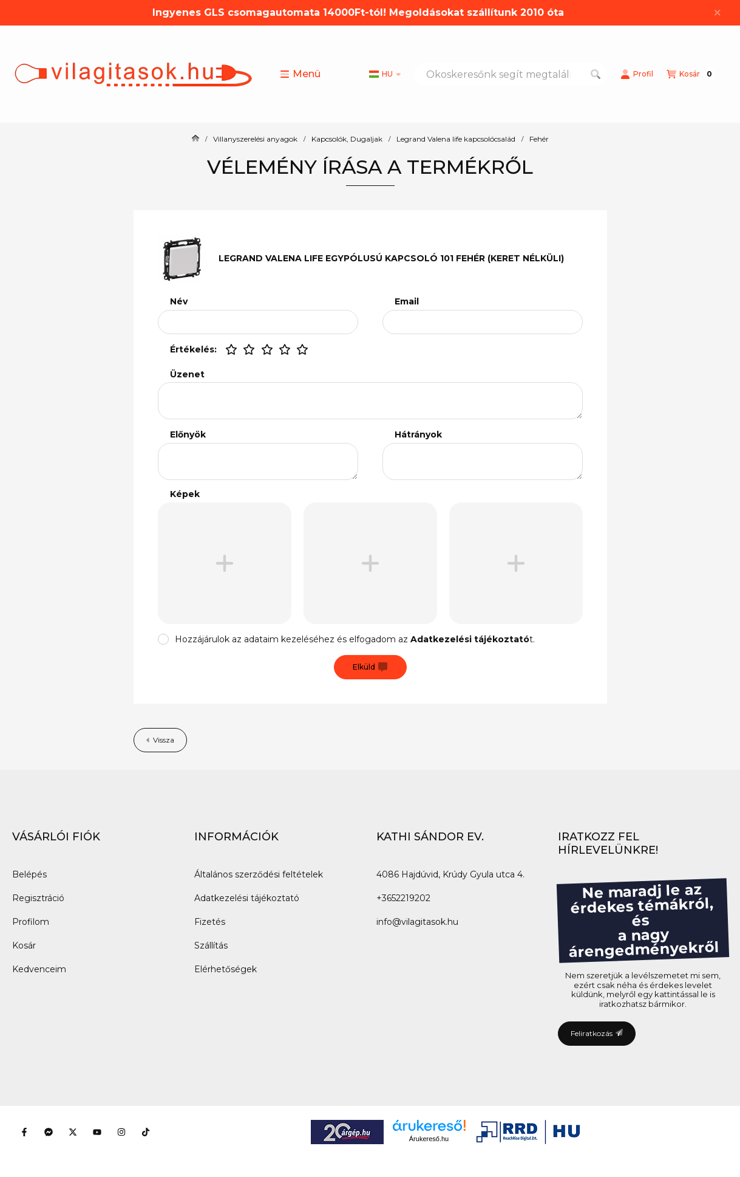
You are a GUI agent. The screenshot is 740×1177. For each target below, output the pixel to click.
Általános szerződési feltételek (258, 874)
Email (407, 302)
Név (179, 302)
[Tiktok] (146, 1132)
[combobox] (510, 74)
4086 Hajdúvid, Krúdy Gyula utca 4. (450, 874)
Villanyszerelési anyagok (255, 139)
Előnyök (188, 435)
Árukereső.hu (429, 1138)
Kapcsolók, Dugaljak (346, 139)
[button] (300, 74)
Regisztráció (38, 898)
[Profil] (637, 74)
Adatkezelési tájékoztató (246, 898)
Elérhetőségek (225, 969)
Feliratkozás (597, 1033)
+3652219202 (403, 898)
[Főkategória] (195, 139)
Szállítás (211, 945)
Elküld (370, 667)
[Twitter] (73, 1132)
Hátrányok (418, 435)
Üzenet (187, 374)
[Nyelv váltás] (384, 74)
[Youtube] (97, 1132)
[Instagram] (121, 1132)
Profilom (30, 921)
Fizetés (209, 921)
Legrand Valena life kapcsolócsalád (455, 139)
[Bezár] (717, 13)
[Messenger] (48, 1132)
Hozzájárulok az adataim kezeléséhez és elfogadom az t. (355, 639)
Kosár (24, 945)
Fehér (539, 139)
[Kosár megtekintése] (691, 74)
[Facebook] (24, 1132)
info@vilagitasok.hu (417, 921)
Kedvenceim (39, 969)
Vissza (160, 739)
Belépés (29, 874)
